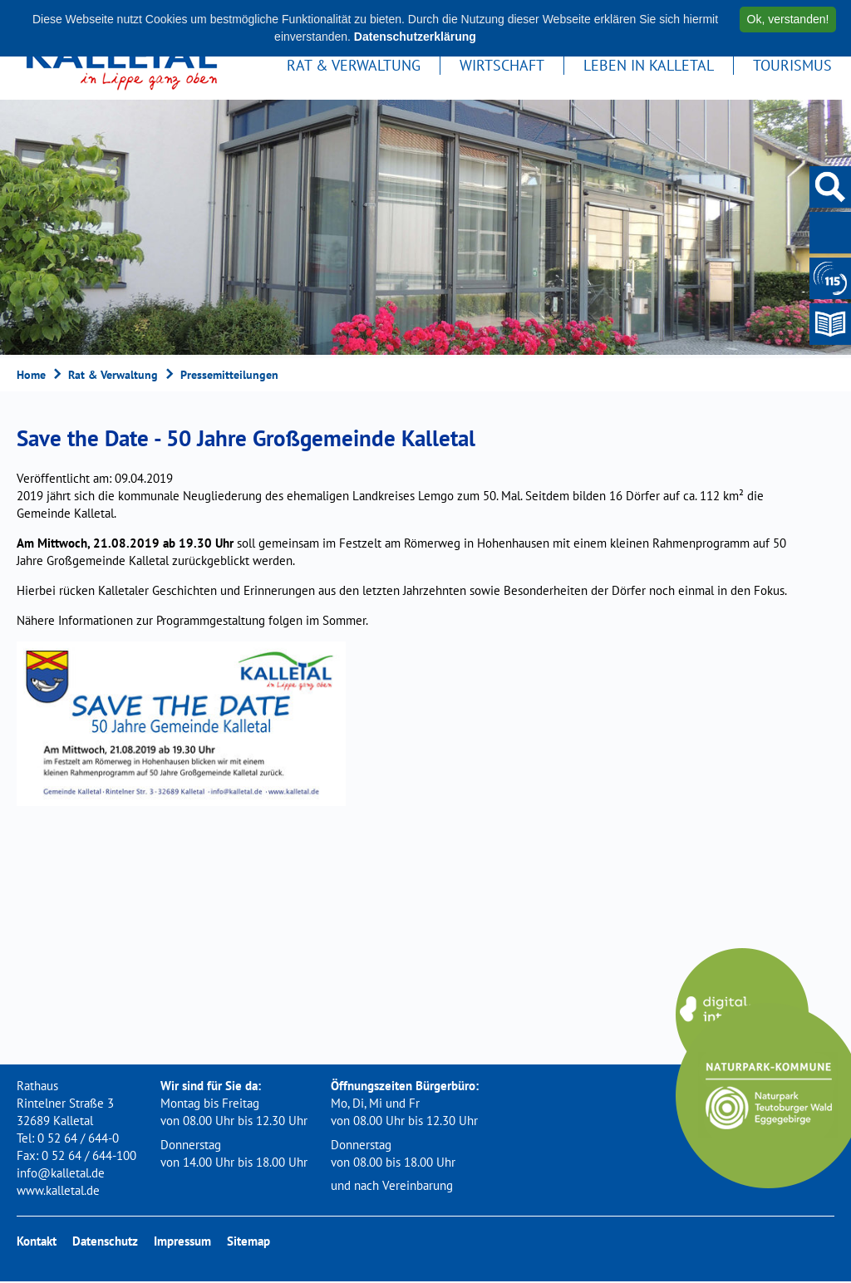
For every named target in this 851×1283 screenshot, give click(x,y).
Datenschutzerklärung (415, 36)
